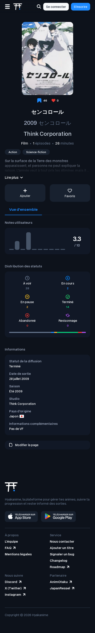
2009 (30, 122)
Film (24, 143)
